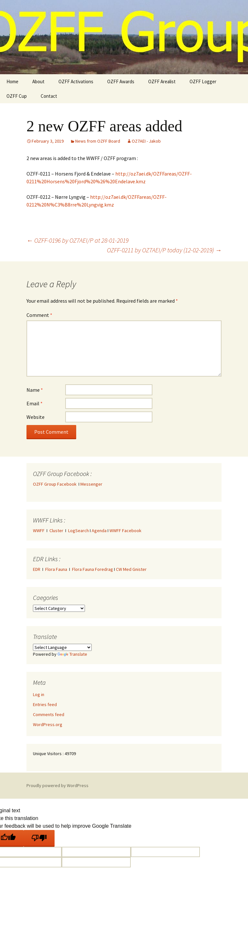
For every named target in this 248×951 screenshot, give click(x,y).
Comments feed (48, 714)
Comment (39, 315)
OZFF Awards (120, 81)
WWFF (39, 530)
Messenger (91, 484)
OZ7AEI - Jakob (146, 141)
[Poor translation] (39, 838)
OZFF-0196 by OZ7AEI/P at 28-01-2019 (77, 240)
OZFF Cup (16, 96)
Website (35, 417)
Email (34, 403)
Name (34, 390)
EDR (36, 569)
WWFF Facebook (125, 530)
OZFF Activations (75, 81)
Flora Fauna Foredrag (92, 569)
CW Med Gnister (131, 569)
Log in (38, 694)
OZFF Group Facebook (55, 484)
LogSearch (78, 530)
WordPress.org (47, 724)
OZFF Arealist (162, 81)
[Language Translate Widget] (62, 647)
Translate (72, 654)
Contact (49, 96)
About (38, 81)
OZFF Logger (203, 81)
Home (12, 81)
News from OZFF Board (97, 141)
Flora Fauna (56, 569)
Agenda (99, 530)
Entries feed (45, 704)
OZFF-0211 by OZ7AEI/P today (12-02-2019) (164, 250)
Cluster (56, 530)
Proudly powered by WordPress (57, 785)
